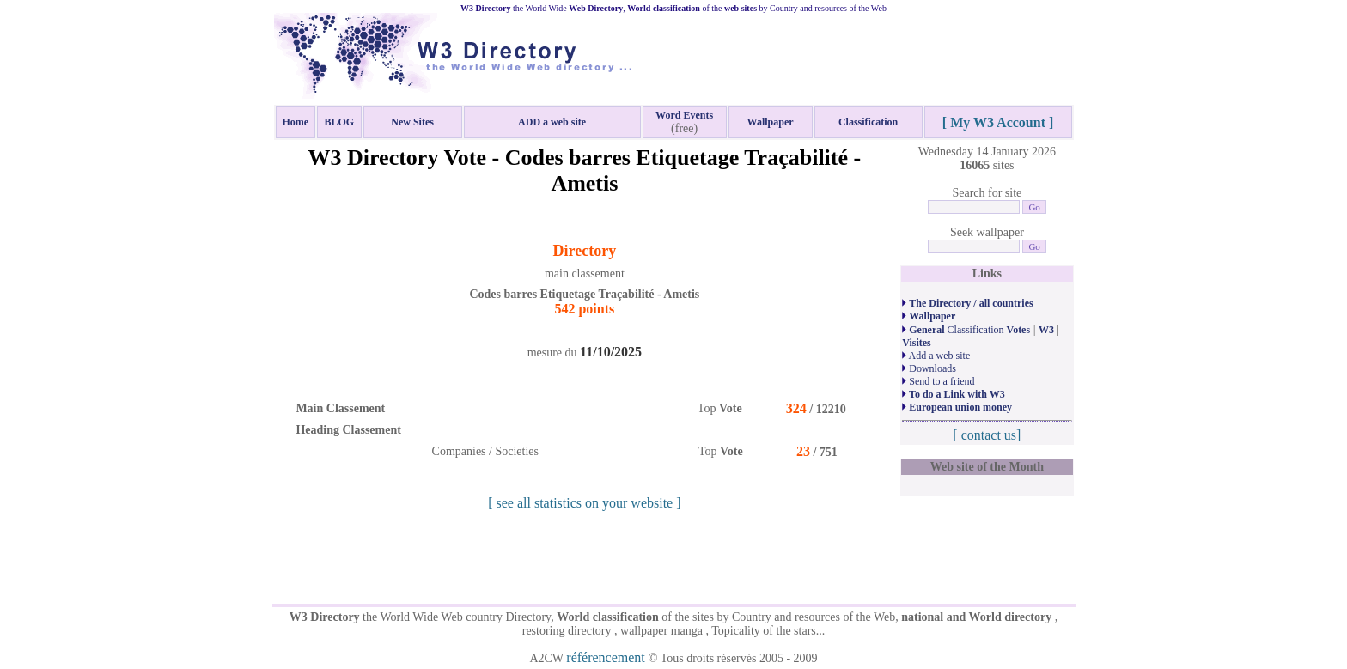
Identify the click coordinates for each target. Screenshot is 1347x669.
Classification (966, 330)
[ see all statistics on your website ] (584, 503)
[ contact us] (987, 435)
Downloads (929, 368)
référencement (607, 657)
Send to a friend (938, 381)
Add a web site (936, 356)
